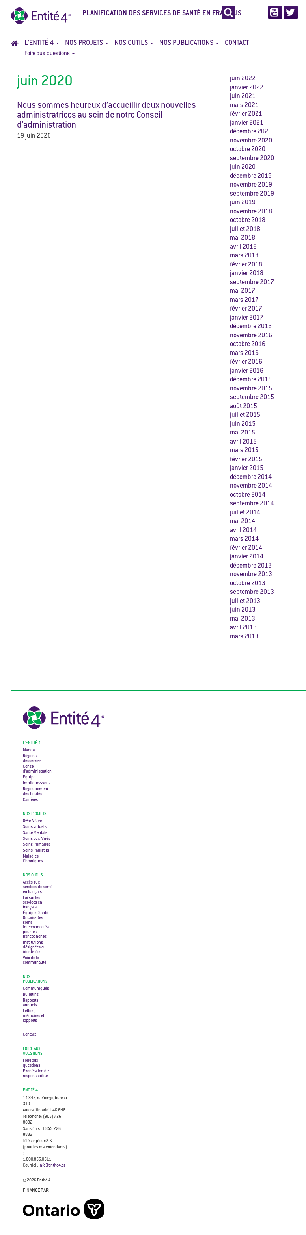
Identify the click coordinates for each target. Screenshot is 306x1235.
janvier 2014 (246, 557)
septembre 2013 (252, 592)
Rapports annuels (30, 1003)
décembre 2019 (251, 176)
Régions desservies (32, 758)
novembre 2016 (251, 336)
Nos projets (86, 43)
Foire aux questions (49, 54)
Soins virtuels (35, 827)
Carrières (30, 800)
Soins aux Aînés (36, 839)
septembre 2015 (252, 398)
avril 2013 (243, 628)
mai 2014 (242, 522)
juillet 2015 (245, 415)
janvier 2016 (246, 371)
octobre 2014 (247, 495)
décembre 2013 (251, 566)
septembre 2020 (252, 159)
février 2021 (246, 114)
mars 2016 (244, 354)
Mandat (29, 750)
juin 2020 (243, 167)
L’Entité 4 (41, 43)
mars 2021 (244, 106)
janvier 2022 (246, 88)
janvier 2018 (246, 274)
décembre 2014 (251, 478)
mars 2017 (244, 300)
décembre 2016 (251, 327)
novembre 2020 (251, 141)
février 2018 (246, 265)
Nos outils (133, 43)
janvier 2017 (246, 318)
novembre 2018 (251, 212)
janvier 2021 (246, 123)
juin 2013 (243, 610)
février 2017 (246, 309)
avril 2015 (243, 442)
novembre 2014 (251, 486)
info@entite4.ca (52, 1165)
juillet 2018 (245, 230)
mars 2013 (244, 637)
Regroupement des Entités (35, 791)
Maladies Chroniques (33, 858)
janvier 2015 (246, 468)
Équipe (29, 777)
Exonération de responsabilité (36, 1073)
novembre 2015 (251, 389)
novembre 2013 (251, 575)
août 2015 (243, 407)
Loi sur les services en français (32, 903)
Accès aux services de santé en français (37, 887)
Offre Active (32, 821)
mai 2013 (242, 619)
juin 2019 (243, 203)
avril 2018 (243, 247)
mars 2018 (244, 256)
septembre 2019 (252, 194)
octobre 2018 (247, 221)
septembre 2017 (252, 283)
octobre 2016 (247, 345)
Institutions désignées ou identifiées (34, 947)
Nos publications (189, 43)
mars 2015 (244, 451)
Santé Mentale (35, 833)
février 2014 (246, 548)
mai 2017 (242, 291)
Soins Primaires (36, 845)
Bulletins (31, 995)
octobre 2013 (247, 584)
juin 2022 (243, 79)
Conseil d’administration (37, 769)
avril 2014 (243, 531)
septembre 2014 (252, 504)
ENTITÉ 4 (30, 1090)
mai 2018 (242, 238)
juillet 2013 (245, 602)
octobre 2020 (247, 150)
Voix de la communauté (34, 960)
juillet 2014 (245, 513)
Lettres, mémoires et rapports (33, 1016)
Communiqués (36, 989)
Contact (237, 43)
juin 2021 (243, 97)
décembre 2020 (251, 132)
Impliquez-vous (36, 783)
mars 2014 (244, 539)
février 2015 (246, 460)
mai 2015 (242, 433)
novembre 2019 (251, 185)
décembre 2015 (251, 380)
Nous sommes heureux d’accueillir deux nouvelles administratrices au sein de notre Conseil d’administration (106, 116)
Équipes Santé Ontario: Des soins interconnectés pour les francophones (36, 925)
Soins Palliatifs (36, 851)
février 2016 (246, 362)
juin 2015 (243, 424)
